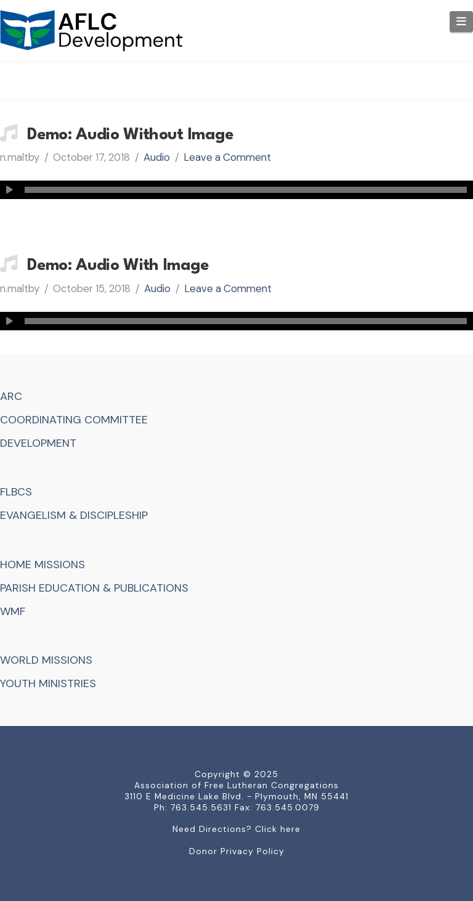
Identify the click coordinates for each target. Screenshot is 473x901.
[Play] (9, 190)
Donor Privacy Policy (237, 851)
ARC (11, 396)
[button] (462, 21)
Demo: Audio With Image (118, 266)
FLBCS (16, 491)
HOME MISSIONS (42, 564)
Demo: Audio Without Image (130, 135)
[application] (236, 190)
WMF (12, 611)
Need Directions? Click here (236, 828)
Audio (157, 157)
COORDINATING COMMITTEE (74, 419)
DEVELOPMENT (38, 443)
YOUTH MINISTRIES (48, 683)
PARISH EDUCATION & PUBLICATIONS (94, 588)
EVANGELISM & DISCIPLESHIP (74, 515)
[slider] (246, 190)
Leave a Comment (227, 157)
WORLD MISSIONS (46, 660)
